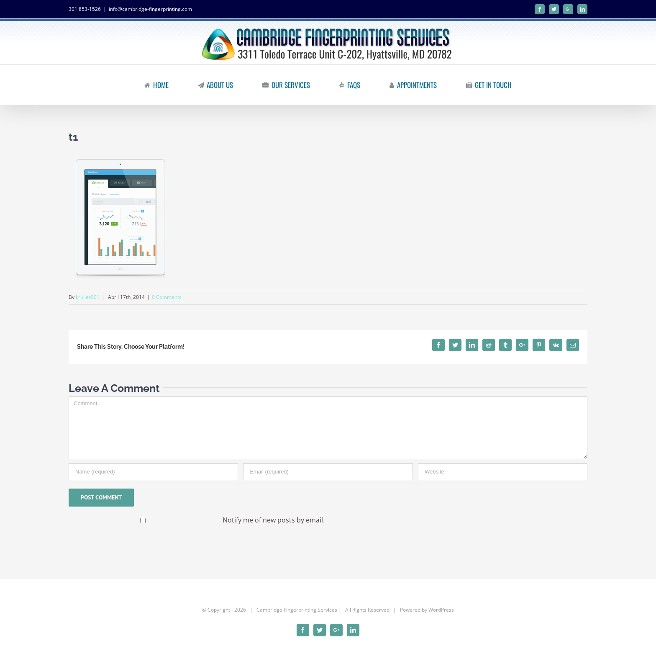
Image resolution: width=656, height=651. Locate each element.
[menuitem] (161, 85)
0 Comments (167, 297)
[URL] (502, 471)
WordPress (441, 609)
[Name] (153, 471)
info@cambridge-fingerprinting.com (150, 9)
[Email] (328, 471)
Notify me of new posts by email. (274, 520)
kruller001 (88, 297)
